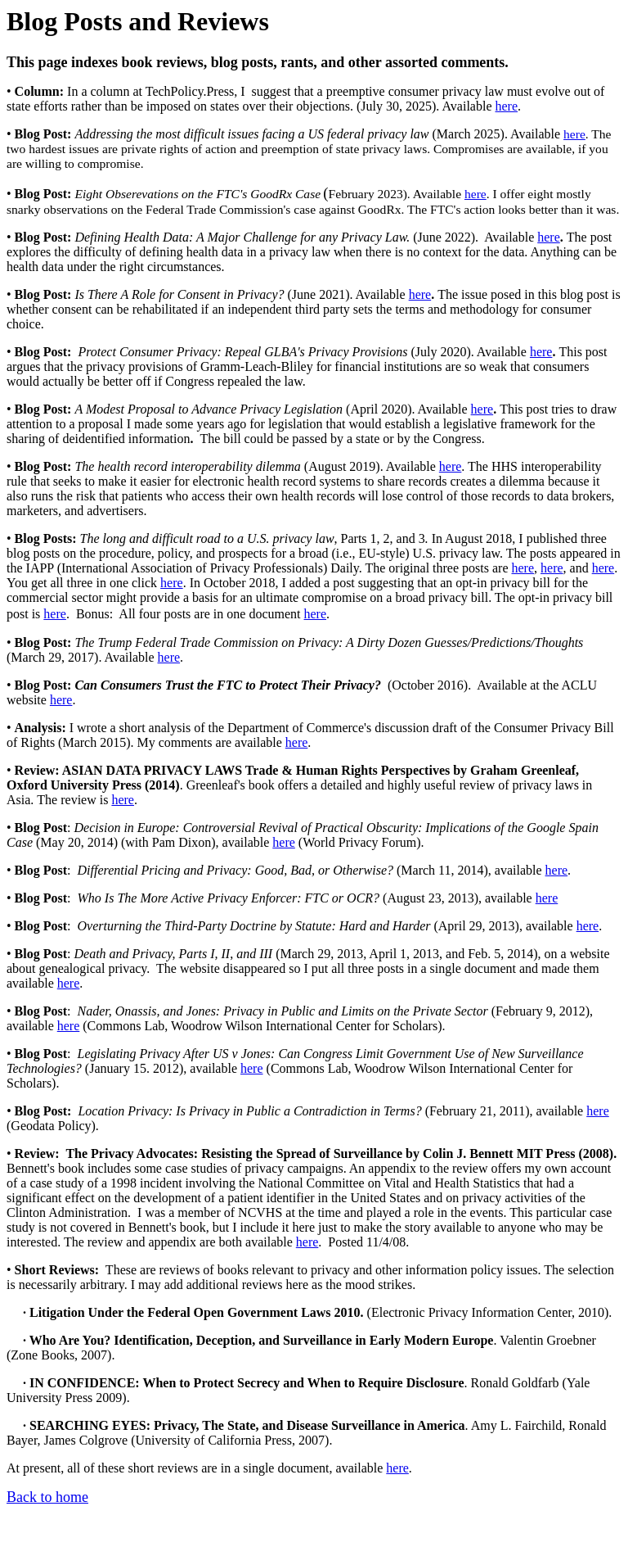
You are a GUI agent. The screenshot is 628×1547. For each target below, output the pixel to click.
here (506, 106)
